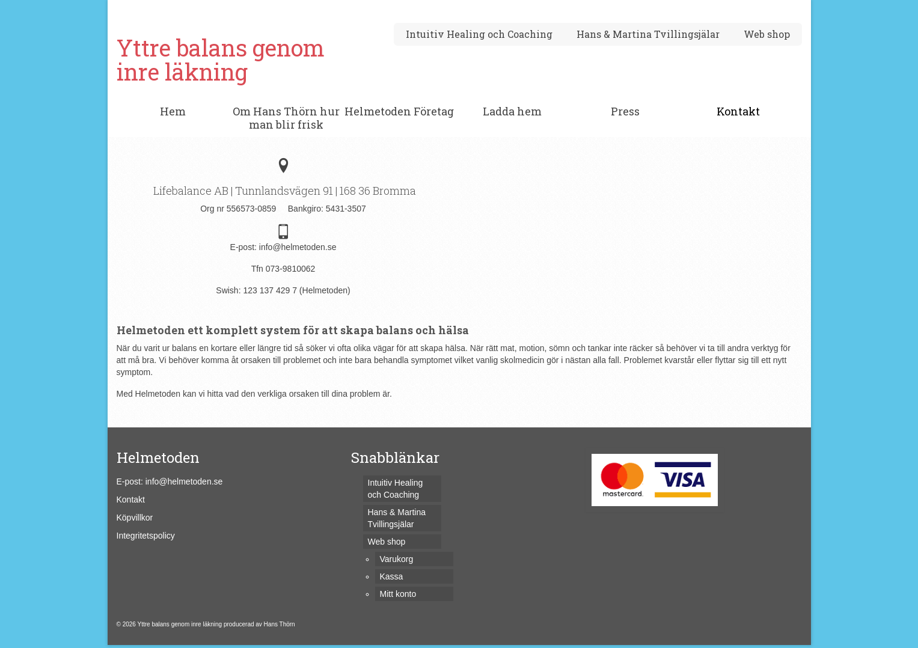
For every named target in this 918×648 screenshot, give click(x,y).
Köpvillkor (135, 517)
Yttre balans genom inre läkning (221, 59)
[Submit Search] (671, 9)
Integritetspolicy (146, 535)
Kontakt (131, 499)
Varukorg (155, 10)
